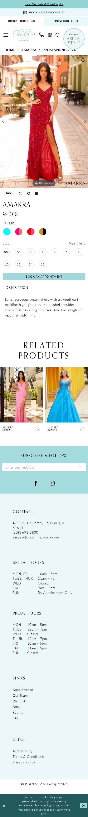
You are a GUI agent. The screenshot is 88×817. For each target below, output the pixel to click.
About (17, 706)
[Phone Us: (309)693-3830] (41, 35)
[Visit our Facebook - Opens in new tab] (35, 483)
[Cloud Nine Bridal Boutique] (24, 35)
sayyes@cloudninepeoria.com (36, 537)
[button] (6, 35)
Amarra (29, 50)
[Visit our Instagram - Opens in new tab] (52, 483)
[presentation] (21, 395)
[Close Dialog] (4, 805)
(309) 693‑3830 (25, 532)
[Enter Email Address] (44, 467)
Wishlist (19, 701)
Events (18, 712)
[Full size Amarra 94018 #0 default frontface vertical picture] (44, 121)
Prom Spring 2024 (59, 50)
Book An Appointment (44, 276)
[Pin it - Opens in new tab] (28, 193)
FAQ (16, 718)
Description (17, 287)
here (43, 814)
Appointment (23, 690)
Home (9, 50)
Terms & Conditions (28, 756)
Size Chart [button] (77, 243)
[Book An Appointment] (44, 12)
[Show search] (58, 35)
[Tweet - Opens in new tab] (20, 193)
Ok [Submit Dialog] (83, 805)
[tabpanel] (44, 121)
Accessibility (23, 751)
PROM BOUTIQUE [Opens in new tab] (66, 21)
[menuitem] (22, 21)
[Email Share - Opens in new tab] (36, 193)
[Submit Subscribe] (80, 467)
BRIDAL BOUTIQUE (22, 21)
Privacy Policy (24, 762)
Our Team (20, 695)
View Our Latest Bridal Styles (44, 4)
